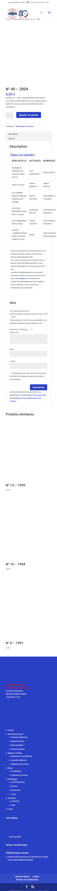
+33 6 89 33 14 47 (13, 697)
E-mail (13, 361)
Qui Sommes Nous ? (16, 734)
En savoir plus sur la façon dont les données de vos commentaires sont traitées (28, 398)
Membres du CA (17, 741)
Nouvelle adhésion (19, 760)
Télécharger (12, 779)
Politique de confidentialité (27, 880)
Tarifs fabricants (18, 782)
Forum (10, 809)
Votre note (14, 329)
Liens (13, 794)
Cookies (36, 877)
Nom (12, 349)
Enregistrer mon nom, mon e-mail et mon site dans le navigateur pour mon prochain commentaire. (28, 376)
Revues (14, 786)
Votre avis (14, 332)
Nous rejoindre (17, 745)
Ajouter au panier (28, 115)
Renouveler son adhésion (21, 756)
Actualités (12, 798)
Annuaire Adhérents (19, 737)
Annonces (15, 801)
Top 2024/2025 (15, 837)
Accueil (11, 730)
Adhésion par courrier (20, 764)
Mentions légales (22, 877)
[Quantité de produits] (9, 115)
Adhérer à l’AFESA (15, 753)
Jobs (13, 805)
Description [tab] (13, 134)
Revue (10, 768)
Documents (15, 790)
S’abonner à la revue (19, 775)
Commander (16, 771)
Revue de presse (18, 749)
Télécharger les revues (24, 126)
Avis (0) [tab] (11, 139)
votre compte (20, 278)
